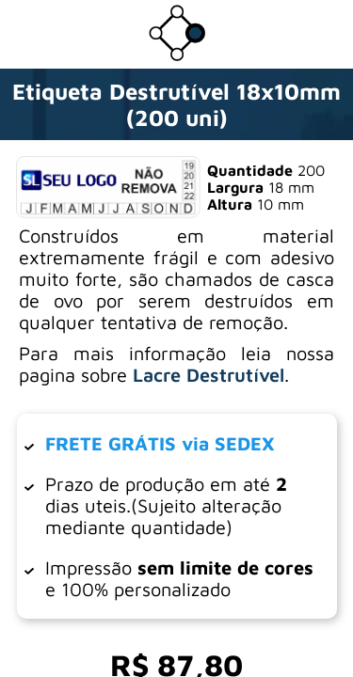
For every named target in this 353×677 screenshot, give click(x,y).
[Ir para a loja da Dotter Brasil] (177, 55)
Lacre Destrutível (208, 375)
